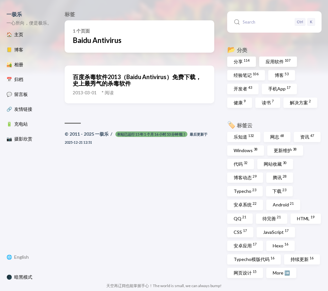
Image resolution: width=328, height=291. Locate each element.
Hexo (280, 245)
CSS (240, 231)
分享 (241, 61)
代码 (241, 164)
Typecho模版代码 (254, 259)
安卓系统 (245, 204)
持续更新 (302, 259)
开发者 (243, 88)
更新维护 (285, 150)
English (21, 257)
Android (283, 204)
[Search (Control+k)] (274, 22)
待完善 (271, 218)
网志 (277, 137)
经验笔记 (246, 75)
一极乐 (14, 14)
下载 (279, 191)
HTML (305, 218)
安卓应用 (245, 245)
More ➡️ (281, 272)
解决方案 (300, 102)
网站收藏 (275, 164)
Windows (246, 150)
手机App (279, 88)
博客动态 (245, 177)
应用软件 (278, 61)
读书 (268, 102)
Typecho (245, 191)
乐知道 (244, 137)
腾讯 (280, 177)
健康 (240, 102)
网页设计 (245, 272)
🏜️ (14, 64)
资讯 (307, 137)
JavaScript (276, 231)
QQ (240, 218)
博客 (282, 75)
